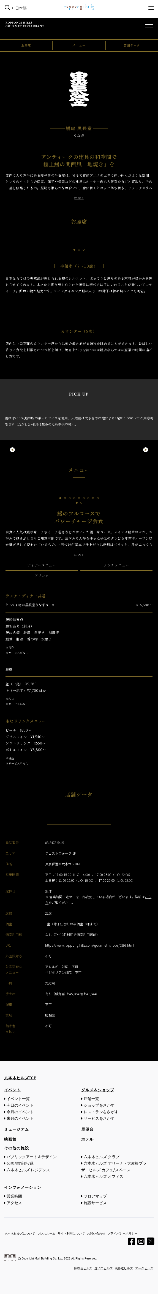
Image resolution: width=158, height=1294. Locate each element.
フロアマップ (95, 1196)
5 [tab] (79, 498)
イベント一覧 (18, 1098)
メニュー (78, 45)
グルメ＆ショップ (97, 1090)
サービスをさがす (99, 1118)
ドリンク (41, 575)
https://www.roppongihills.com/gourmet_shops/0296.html (89, 945)
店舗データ (132, 45)
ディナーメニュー (41, 565)
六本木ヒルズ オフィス (103, 1176)
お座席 (26, 45)
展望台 (87, 1129)
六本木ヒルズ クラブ (101, 1157)
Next (148, 449)
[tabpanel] (79, 416)
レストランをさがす (101, 1112)
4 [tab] (74, 498)
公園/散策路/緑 (20, 1163)
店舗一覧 (91, 1098)
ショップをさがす (99, 1105)
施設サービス (95, 1203)
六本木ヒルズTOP (20, 1078)
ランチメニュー (116, 565)
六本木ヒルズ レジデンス (28, 1170)
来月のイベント (20, 1118)
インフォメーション (22, 1187)
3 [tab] (84, 250)
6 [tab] (84, 498)
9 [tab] (98, 498)
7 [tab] (88, 498)
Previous (9, 449)
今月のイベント (20, 1112)
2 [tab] (79, 250)
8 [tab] (93, 498)
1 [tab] (74, 250)
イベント (12, 1090)
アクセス (14, 1203)
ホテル (87, 1139)
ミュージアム (16, 1129)
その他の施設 (16, 1148)
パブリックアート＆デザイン (32, 1157)
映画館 (10, 1139)
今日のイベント (20, 1105)
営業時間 (14, 1196)
